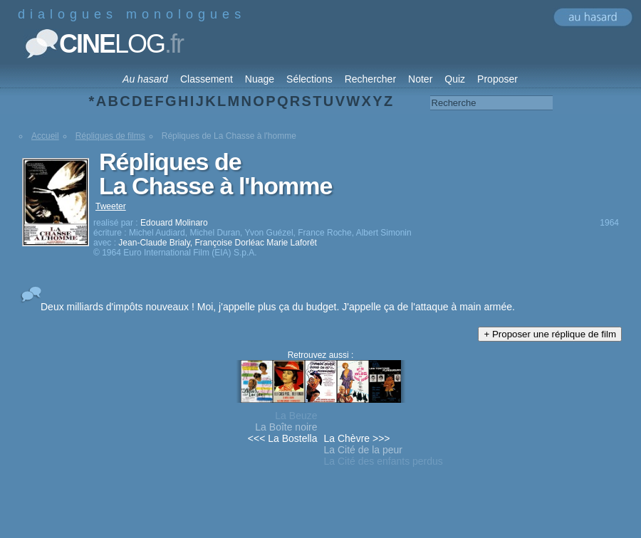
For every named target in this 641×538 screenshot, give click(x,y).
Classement (206, 79)
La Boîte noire (286, 427)
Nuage (259, 79)
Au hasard (145, 79)
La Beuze (296, 415)
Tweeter (110, 206)
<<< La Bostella (283, 438)
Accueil (45, 136)
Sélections (309, 79)
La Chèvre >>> (357, 438)
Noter (420, 79)
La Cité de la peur (363, 449)
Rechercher (370, 79)
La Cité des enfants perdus (383, 461)
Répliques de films (110, 136)
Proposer (497, 79)
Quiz (454, 79)
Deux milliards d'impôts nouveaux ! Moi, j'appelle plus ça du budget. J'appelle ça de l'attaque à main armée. (278, 306)
